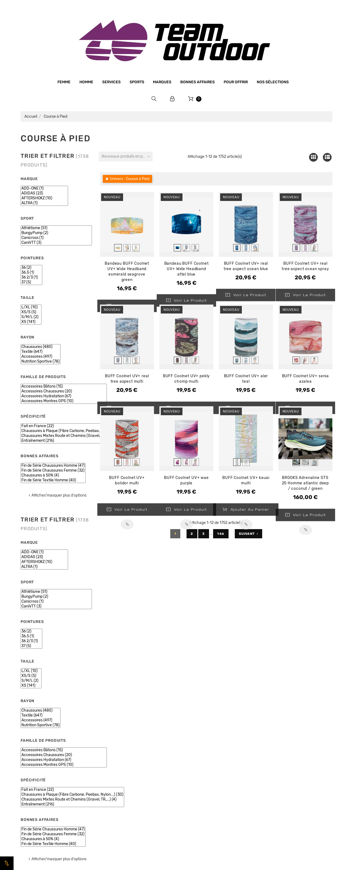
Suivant (248, 534)
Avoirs (265, 741)
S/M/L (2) (31, 317)
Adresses (267, 751)
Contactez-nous (115, 792)
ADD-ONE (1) (44, 188)
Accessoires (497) (40, 356)
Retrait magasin (115, 782)
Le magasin (110, 720)
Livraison (108, 771)
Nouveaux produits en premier (127, 156)
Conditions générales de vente (129, 751)
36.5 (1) (31, 272)
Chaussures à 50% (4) (53, 475)
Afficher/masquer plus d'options (58, 495)
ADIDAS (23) (44, 193)
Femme (63, 82)
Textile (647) (40, 351)
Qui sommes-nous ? (119, 730)
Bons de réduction (276, 761)
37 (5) (31, 282)
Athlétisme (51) (56, 228)
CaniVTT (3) (56, 242)
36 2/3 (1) (31, 277)
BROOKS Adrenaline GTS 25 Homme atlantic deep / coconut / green (305, 483)
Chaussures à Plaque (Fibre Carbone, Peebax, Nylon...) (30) (72, 430)
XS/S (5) (31, 312)
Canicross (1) (56, 237)
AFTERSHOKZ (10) (44, 198)
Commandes (270, 730)
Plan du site (111, 802)
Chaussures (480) (40, 346)
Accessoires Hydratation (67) (64, 396)
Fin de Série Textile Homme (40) (53, 480)
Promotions (190, 728)
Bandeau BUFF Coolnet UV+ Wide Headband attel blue (186, 269)
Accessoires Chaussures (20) (64, 391)
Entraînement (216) (72, 440)
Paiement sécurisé (117, 761)
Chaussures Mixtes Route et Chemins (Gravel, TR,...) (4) (72, 435)
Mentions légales (116, 740)
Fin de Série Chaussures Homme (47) (53, 465)
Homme (86, 82)
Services (111, 82)
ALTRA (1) (44, 203)
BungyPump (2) (56, 233)
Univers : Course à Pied (129, 179)
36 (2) (31, 267)
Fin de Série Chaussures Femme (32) (53, 470)
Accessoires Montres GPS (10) (64, 401)
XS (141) (31, 321)
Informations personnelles (284, 720)
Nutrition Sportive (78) (40, 361)
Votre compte (281, 705)
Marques (162, 82)
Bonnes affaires (197, 82)
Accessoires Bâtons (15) (64, 386)
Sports (137, 82)
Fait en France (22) (72, 426)
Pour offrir (236, 82)
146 (220, 534)
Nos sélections (273, 82)
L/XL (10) (31, 307)
